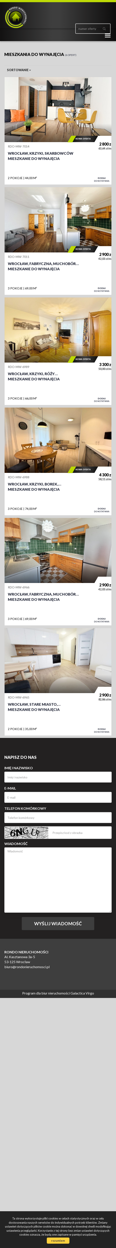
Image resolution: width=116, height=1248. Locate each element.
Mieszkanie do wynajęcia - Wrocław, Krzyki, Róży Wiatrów (58, 351)
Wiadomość (16, 844)
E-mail (10, 788)
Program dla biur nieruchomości (46, 993)
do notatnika (101, 179)
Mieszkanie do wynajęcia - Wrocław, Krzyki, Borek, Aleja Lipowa (58, 461)
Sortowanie (19, 70)
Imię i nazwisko (18, 768)
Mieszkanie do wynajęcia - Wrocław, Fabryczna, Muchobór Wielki (58, 241)
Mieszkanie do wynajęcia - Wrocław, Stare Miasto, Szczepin (58, 682)
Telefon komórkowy (25, 808)
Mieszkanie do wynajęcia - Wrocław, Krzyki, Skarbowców (58, 131)
